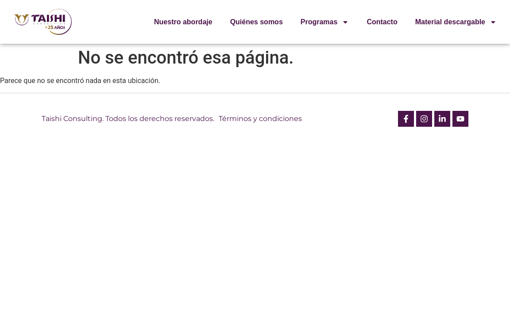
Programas (325, 22)
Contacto (382, 22)
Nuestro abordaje (183, 22)
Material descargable (456, 22)
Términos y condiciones (260, 118)
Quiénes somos (256, 22)
